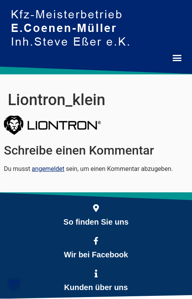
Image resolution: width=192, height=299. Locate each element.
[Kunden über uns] (96, 274)
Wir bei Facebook (96, 254)
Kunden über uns (96, 287)
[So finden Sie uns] (96, 208)
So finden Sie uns (96, 222)
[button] (177, 57)
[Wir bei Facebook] (96, 241)
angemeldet (48, 168)
